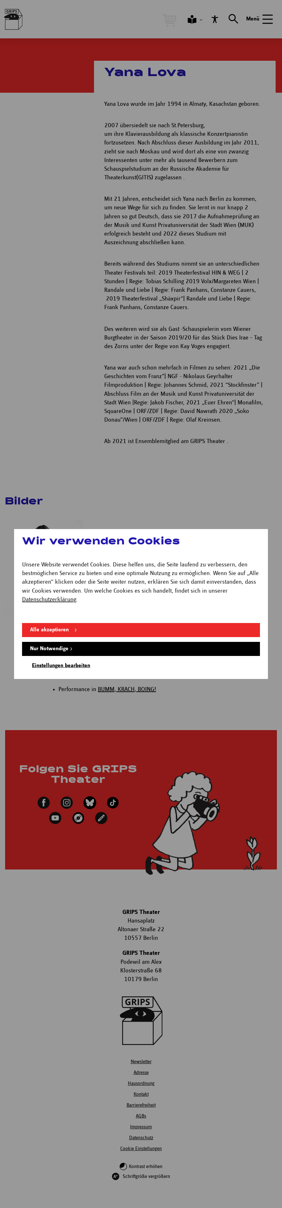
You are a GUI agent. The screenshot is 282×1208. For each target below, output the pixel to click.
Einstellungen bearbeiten (61, 665)
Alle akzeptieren (49, 630)
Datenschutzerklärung (49, 599)
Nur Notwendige (49, 648)
